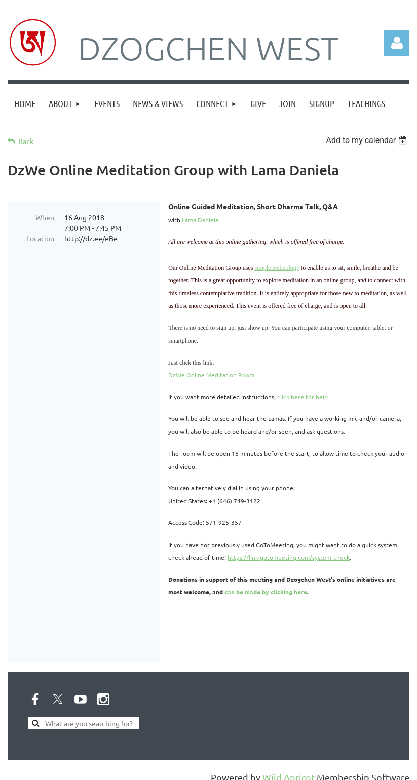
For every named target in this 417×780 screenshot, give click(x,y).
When (44, 217)
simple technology (277, 267)
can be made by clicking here (265, 592)
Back (26, 141)
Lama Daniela (200, 220)
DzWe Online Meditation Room (211, 375)
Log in (396, 43)
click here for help (302, 397)
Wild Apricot (288, 767)
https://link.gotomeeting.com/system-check (289, 557)
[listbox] (367, 140)
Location (40, 238)
